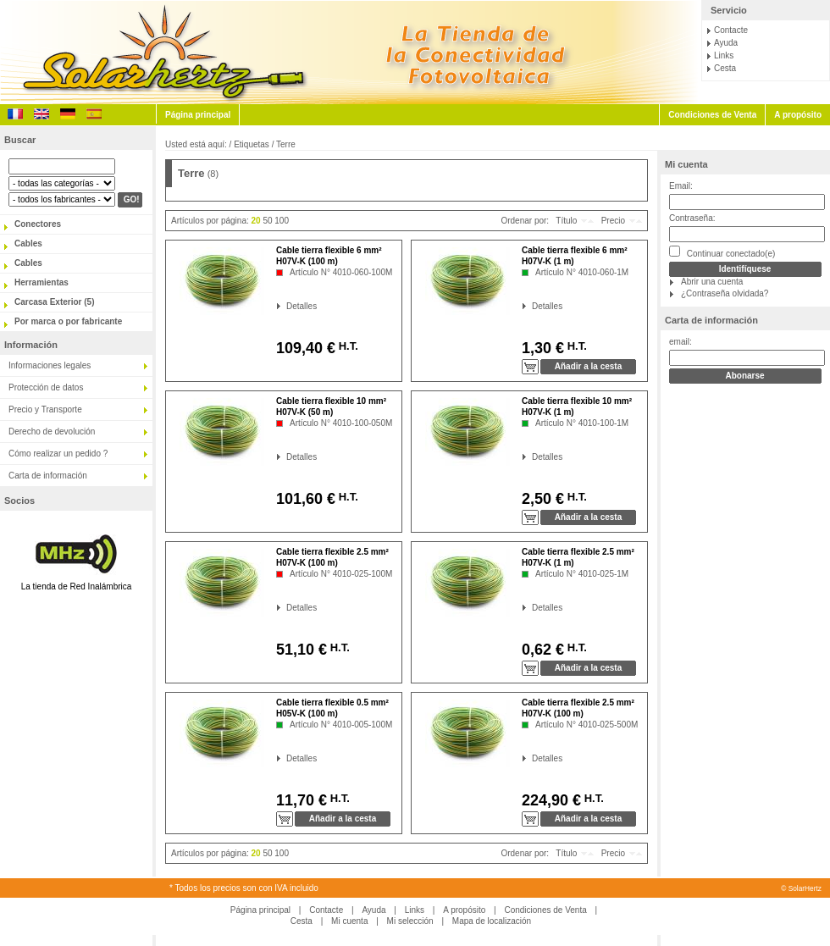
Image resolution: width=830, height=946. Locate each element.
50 (267, 220)
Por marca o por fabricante (68, 321)
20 (256, 220)
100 (281, 220)
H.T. (346, 346)
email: (680, 341)
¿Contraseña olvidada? (724, 293)
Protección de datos (45, 387)
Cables (28, 243)
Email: (681, 186)
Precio (613, 220)
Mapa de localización (491, 921)
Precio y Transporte (45, 409)
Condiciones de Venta (712, 114)
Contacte (731, 30)
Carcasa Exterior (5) (54, 302)
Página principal (197, 114)
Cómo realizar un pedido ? (58, 453)
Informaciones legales (49, 365)
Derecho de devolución (51, 431)
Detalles (286, 306)
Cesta (725, 68)
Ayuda (726, 42)
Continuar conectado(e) (722, 252)
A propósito (798, 114)
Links (723, 55)
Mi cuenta (686, 164)
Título (566, 220)
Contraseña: (692, 218)
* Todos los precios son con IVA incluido (243, 888)
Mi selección (410, 921)
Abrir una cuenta (712, 281)
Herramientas (41, 282)
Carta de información (47, 475)
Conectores (37, 224)
